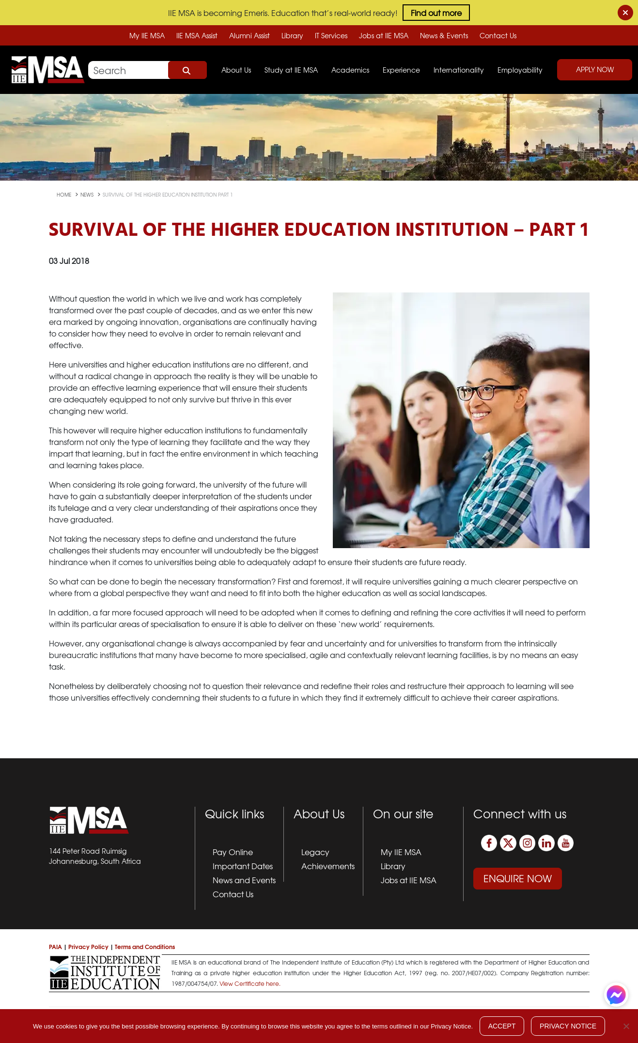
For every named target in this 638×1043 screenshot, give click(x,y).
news (87, 194)
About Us (236, 70)
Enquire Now (517, 878)
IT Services (331, 35)
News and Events (244, 880)
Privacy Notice (568, 1026)
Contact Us (498, 35)
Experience (401, 70)
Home (65, 194)
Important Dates (243, 866)
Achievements (328, 866)
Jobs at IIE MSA (383, 35)
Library (292, 35)
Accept (502, 1026)
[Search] (147, 70)
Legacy (315, 852)
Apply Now (595, 69)
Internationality (459, 70)
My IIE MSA (147, 35)
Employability (520, 70)
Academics (350, 70)
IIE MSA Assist (197, 35)
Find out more (436, 12)
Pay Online (233, 852)
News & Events (444, 35)
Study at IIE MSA (291, 70)
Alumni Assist (249, 35)
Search (187, 70)
